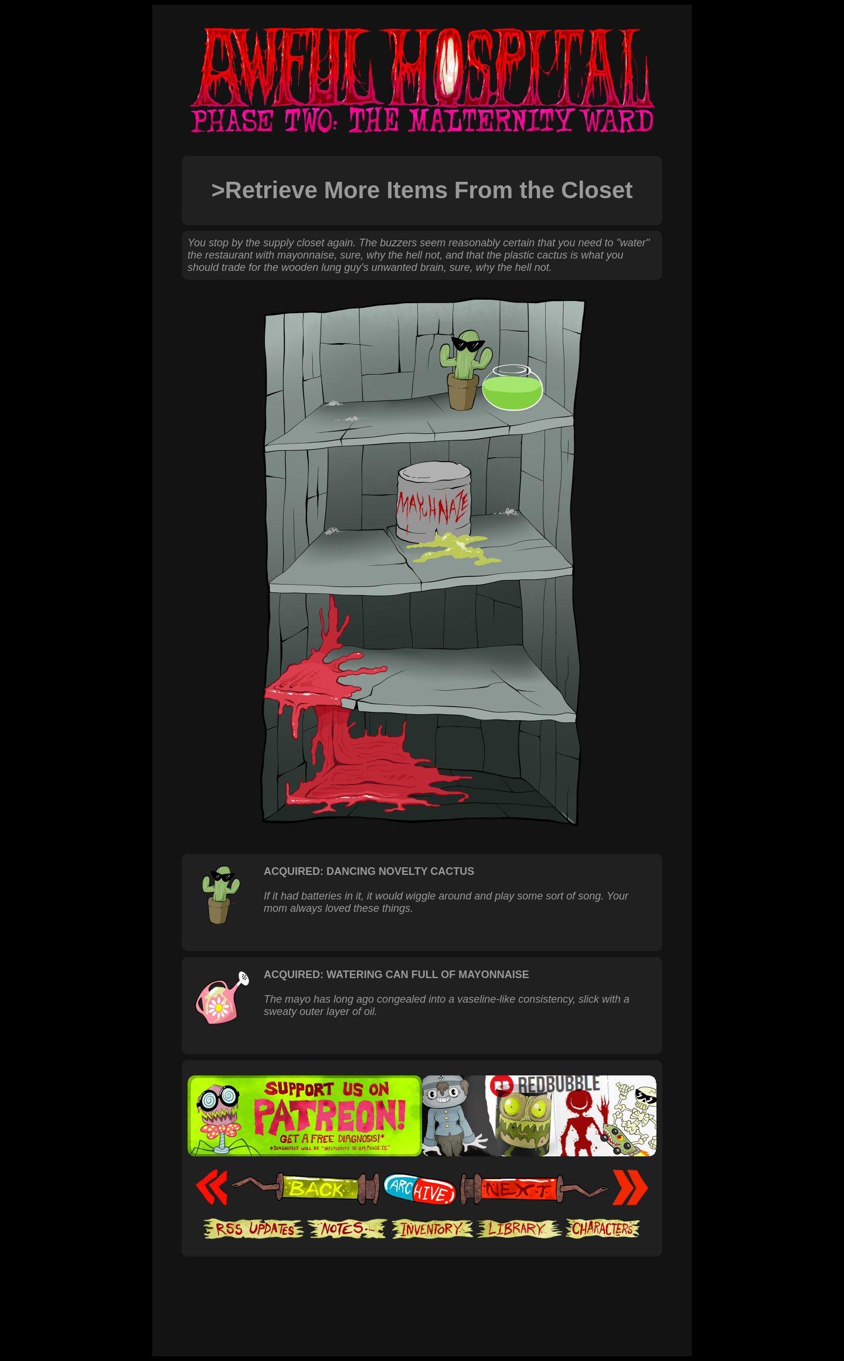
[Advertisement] (422, 1292)
